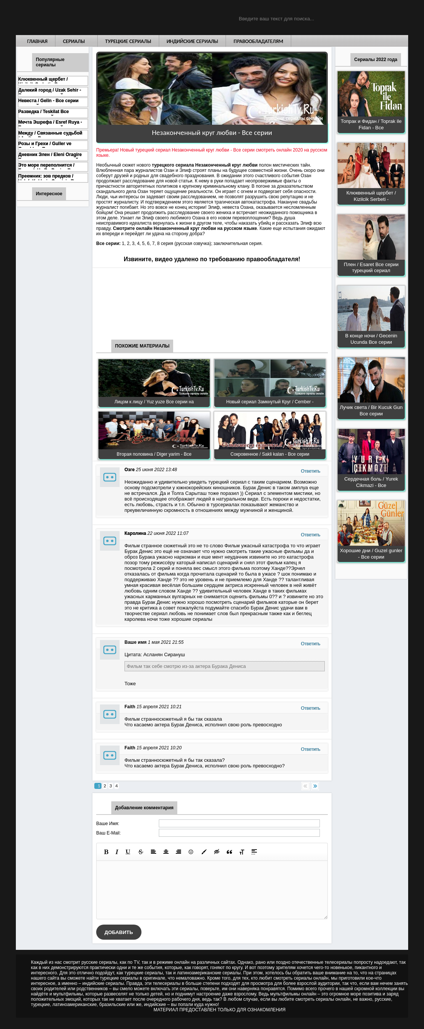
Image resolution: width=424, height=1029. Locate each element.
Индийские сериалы (192, 41)
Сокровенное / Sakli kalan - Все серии (269, 454)
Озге (129, 469)
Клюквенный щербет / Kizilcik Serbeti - (371, 196)
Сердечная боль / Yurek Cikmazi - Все (371, 482)
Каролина (135, 533)
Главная (37, 41)
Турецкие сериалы (128, 41)
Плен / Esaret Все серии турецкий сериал (371, 268)
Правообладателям (258, 41)
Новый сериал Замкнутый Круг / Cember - (270, 401)
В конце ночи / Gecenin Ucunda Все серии (371, 339)
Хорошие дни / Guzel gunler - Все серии (371, 554)
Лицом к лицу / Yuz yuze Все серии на (154, 401)
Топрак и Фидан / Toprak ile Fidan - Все (371, 124)
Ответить (310, 471)
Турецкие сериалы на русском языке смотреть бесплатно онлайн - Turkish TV (85, 17)
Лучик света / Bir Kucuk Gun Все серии (371, 410)
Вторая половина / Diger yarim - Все (154, 454)
